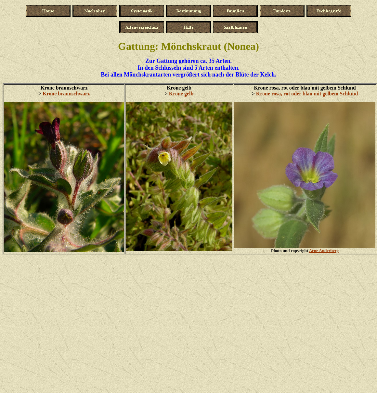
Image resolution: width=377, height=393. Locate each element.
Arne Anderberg (324, 250)
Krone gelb (181, 93)
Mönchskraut (191, 46)
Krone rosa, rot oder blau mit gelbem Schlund (307, 93)
